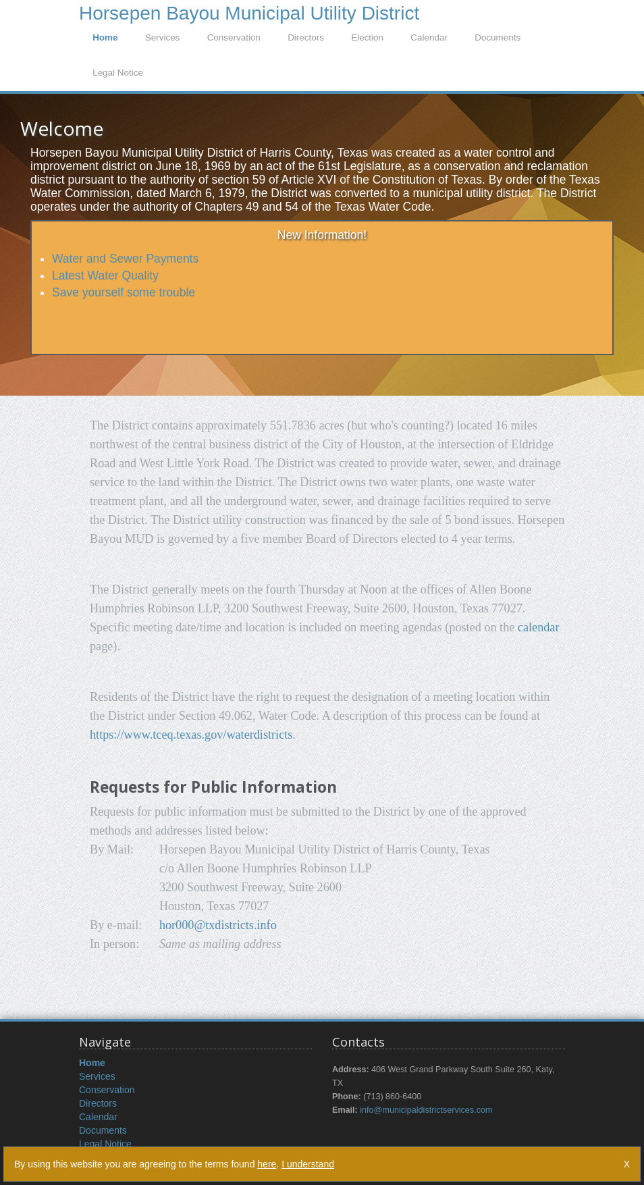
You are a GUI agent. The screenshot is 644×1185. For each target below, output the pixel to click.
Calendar (429, 37)
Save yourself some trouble (123, 292)
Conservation (234, 37)
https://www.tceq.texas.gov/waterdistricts (191, 734)
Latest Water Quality (105, 275)
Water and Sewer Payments (125, 258)
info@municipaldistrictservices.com (426, 1110)
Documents (497, 37)
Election (367, 37)
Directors (306, 37)
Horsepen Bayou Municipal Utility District (249, 11)
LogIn (549, 9)
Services (162, 37)
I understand (307, 1164)
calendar (539, 627)
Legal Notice (117, 73)
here (266, 1164)
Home (104, 37)
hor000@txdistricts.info (218, 925)
